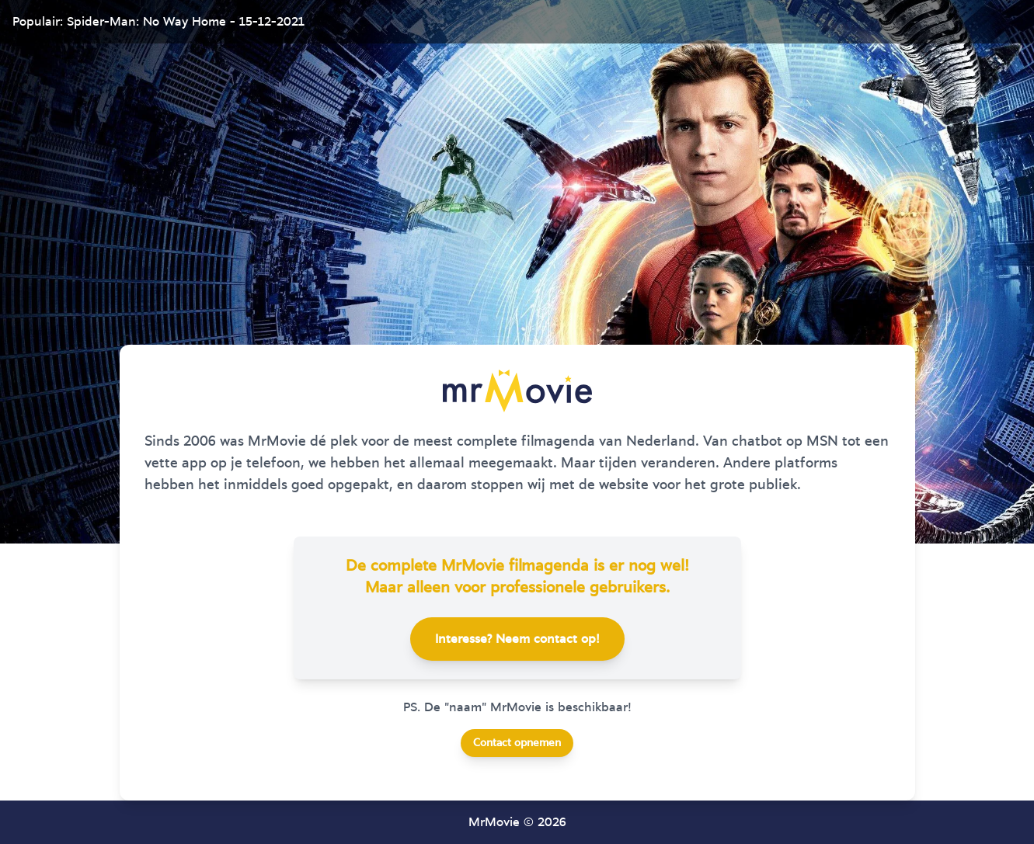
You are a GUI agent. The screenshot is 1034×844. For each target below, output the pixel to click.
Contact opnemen (517, 743)
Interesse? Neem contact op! (517, 639)
